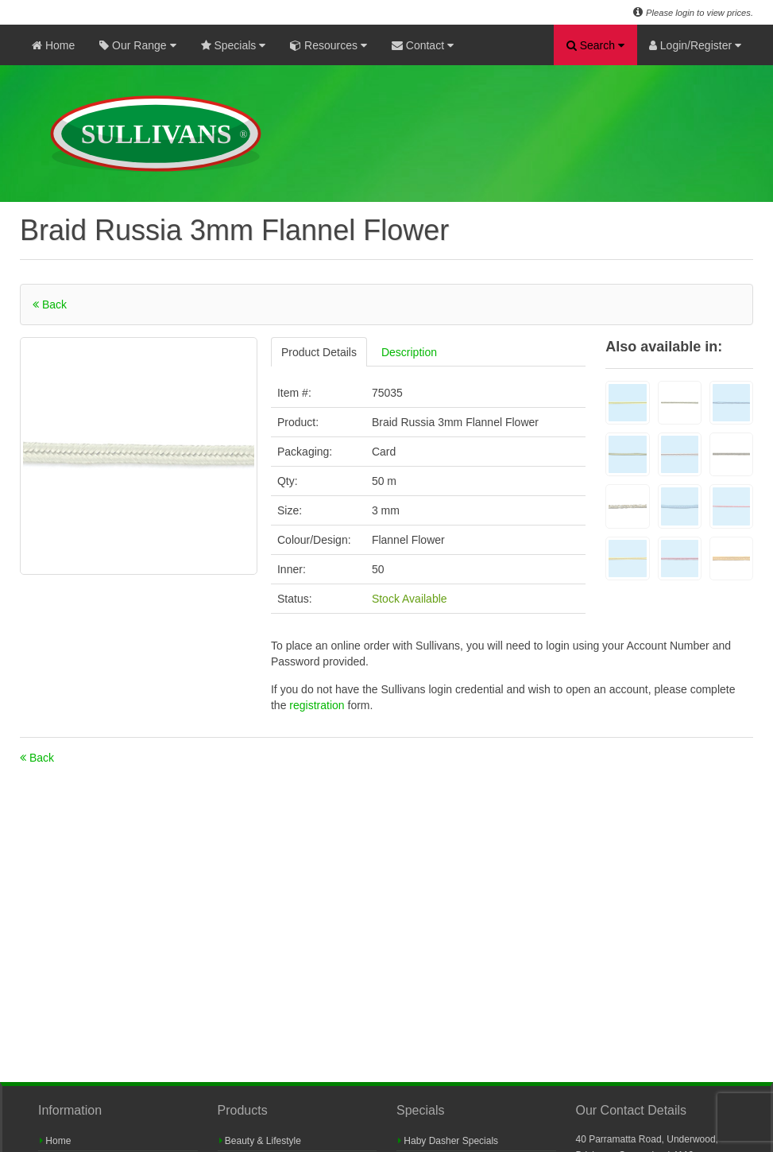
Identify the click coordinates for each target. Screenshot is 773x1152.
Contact (423, 45)
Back (50, 304)
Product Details (319, 352)
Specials (233, 45)
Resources (328, 45)
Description (409, 352)
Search (595, 45)
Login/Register (695, 45)
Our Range (137, 45)
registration (318, 705)
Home (53, 45)
